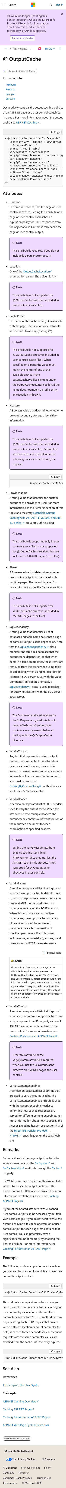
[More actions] (60, 49)
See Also (10, 98)
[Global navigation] (3, 5)
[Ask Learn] (39, 49)
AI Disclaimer (10, 1467)
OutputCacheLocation (36, 271)
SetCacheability (12, 1168)
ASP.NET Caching (26, 122)
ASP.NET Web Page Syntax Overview (25, 1425)
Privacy (22, 1472)
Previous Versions (30, 1467)
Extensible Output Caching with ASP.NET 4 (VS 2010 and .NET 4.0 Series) (36, 517)
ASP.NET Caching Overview (19, 1401)
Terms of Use (44, 1477)
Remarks (10, 89)
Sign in (59, 4)
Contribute (8, 1472)
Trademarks (9, 1483)
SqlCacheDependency (33, 646)
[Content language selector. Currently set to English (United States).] (19, 1451)
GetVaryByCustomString (24, 786)
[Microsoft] (33, 4)
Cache (55, 1168)
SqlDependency (19, 686)
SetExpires (41, 1163)
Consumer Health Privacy (16, 1477)
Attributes (11, 84)
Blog (46, 1467)
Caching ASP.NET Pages (17, 1409)
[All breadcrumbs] (6, 49)
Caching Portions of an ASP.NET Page (32, 1036)
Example (10, 94)
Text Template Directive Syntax (20, 48)
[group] (33, 161)
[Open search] (50, 5)
